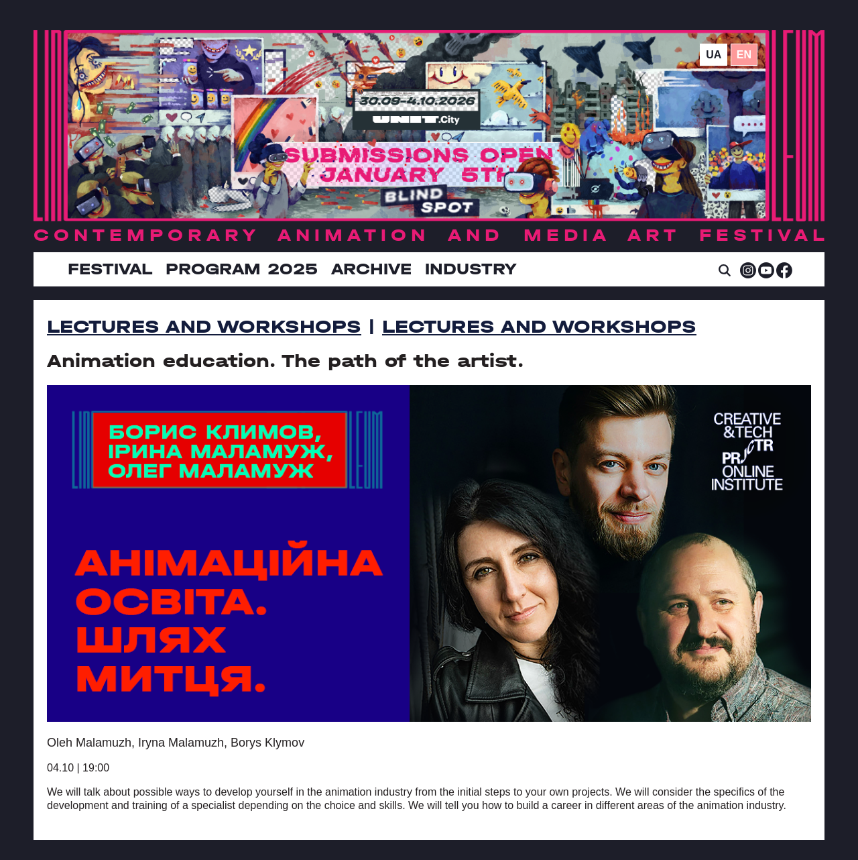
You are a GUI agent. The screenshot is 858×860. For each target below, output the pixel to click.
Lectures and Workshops (204, 326)
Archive (371, 269)
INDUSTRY (470, 269)
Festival (110, 269)
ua (713, 54)
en (744, 54)
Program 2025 (242, 269)
